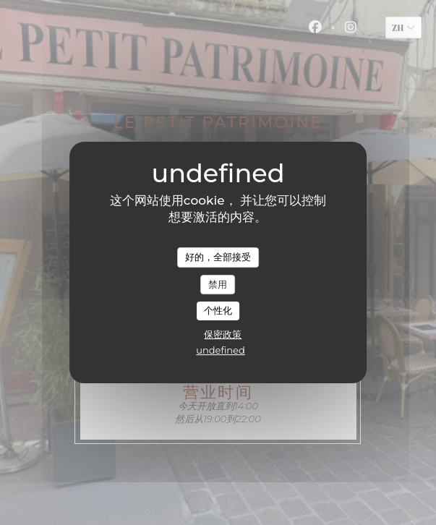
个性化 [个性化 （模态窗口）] (218, 310)
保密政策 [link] (222, 334)
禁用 (217, 284)
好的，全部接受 (218, 256)
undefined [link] (220, 350)
